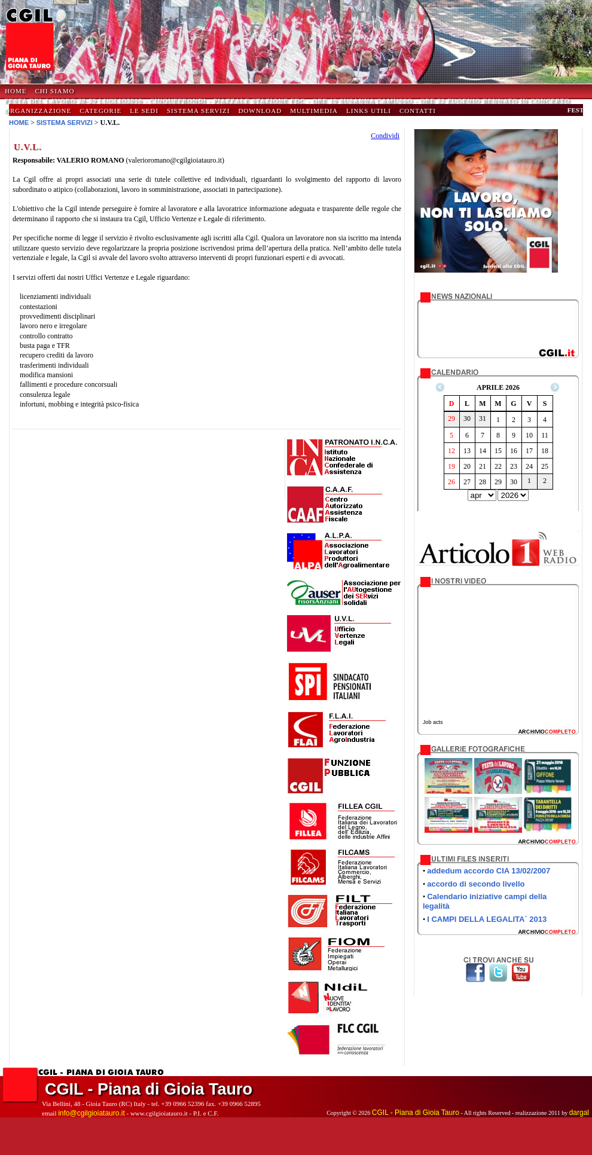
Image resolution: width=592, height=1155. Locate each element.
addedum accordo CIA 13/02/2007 (488, 870)
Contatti (417, 110)
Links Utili (368, 110)
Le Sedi (144, 110)
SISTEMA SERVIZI (64, 122)
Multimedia (314, 110)
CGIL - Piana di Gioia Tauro (415, 1112)
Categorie (100, 110)
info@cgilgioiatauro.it (91, 1113)
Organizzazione (38, 110)
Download (260, 110)
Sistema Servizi (198, 110)
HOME (15, 90)
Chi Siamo (54, 90)
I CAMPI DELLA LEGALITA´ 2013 (487, 919)
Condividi (385, 136)
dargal (579, 1112)
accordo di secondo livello (475, 883)
